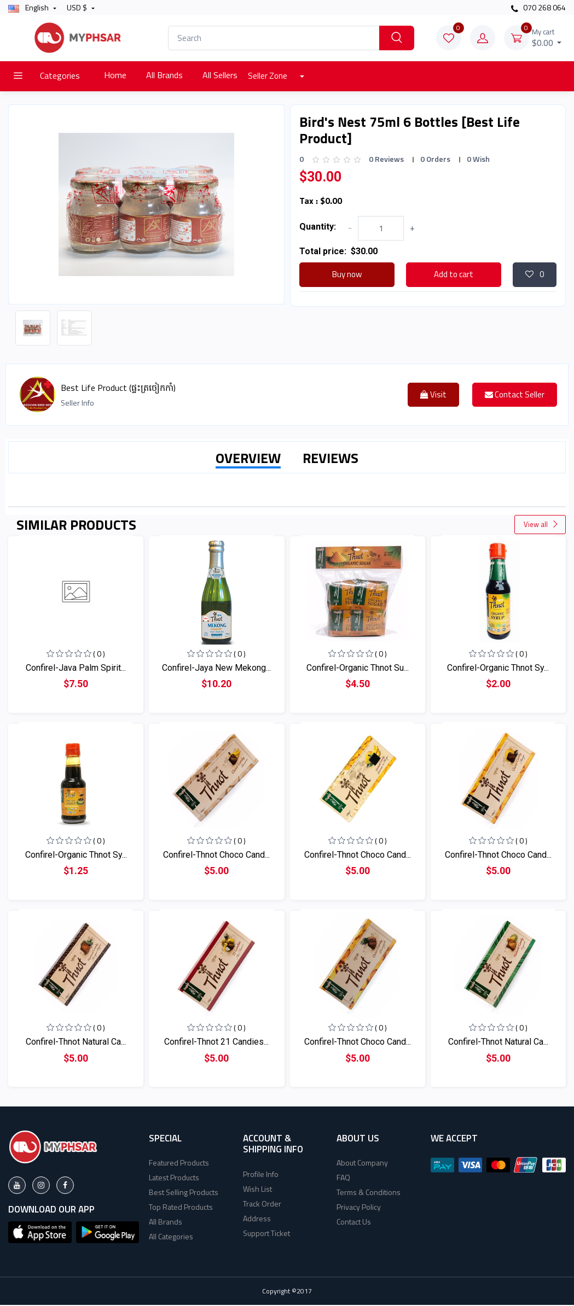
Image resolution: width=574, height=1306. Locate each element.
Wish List (257, 1190)
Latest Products (174, 1178)
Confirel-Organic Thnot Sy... (498, 669)
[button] (40, 1232)
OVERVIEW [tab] (248, 459)
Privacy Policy (359, 1208)
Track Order (262, 1204)
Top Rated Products (181, 1208)
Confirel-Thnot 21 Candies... (216, 1043)
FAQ (343, 1178)
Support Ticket (266, 1234)
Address (257, 1219)
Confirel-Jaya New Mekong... (216, 669)
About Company (362, 1163)
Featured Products (179, 1163)
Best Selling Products (183, 1193)
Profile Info (261, 1175)
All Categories (171, 1237)
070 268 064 (538, 7)
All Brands (164, 74)
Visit (433, 395)
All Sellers (219, 74)
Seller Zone (268, 75)
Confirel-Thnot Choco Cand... (216, 856)
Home (115, 74)
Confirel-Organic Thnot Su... (357, 669)
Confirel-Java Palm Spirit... (76, 669)
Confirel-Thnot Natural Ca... (76, 1043)
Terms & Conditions (369, 1193)
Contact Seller (514, 395)
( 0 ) (99, 654)
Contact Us (354, 1222)
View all (541, 525)
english (29, 7)
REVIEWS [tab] (330, 459)
